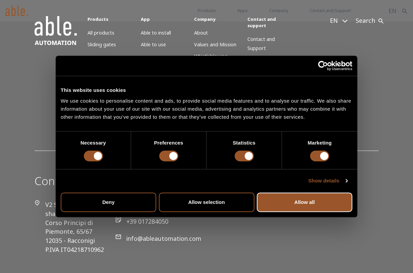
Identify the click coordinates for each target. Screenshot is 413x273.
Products (207, 10)
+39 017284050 (139, 221)
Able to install (156, 33)
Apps (242, 10)
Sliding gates (101, 44)
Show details (324, 180)
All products (100, 33)
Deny (108, 202)
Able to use (153, 44)
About (201, 33)
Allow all (304, 202)
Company (278, 10)
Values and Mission (215, 44)
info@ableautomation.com (157, 238)
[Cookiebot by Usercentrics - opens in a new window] (323, 66)
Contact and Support (330, 10)
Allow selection (206, 202)
